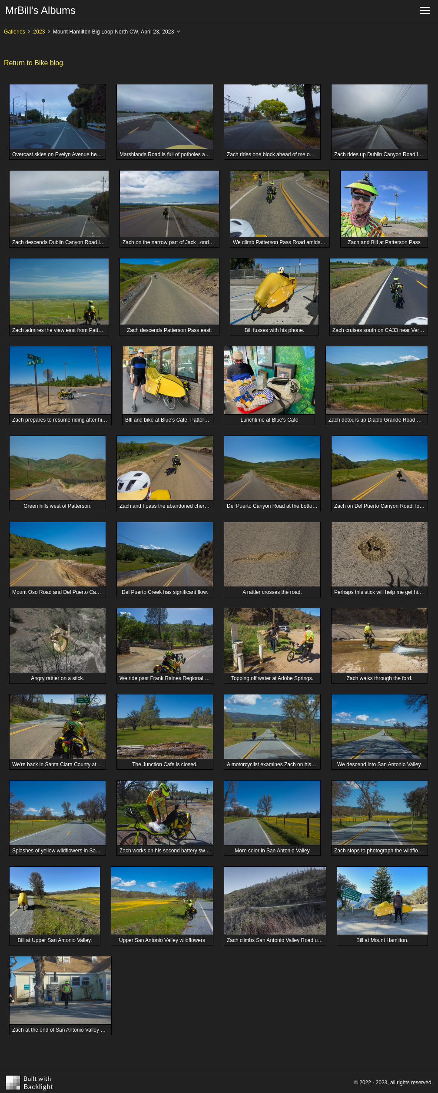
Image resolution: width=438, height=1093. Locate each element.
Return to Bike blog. (34, 63)
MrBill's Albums (40, 10)
